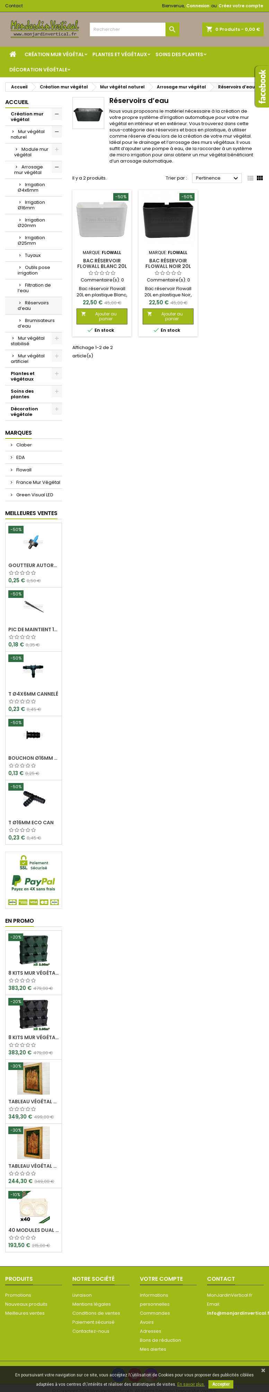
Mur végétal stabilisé (28, 341)
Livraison (82, 1295)
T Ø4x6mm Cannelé (33, 694)
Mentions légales (91, 1304)
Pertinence (218, 178)
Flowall (23, 470)
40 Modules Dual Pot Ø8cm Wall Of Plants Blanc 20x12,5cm (33, 1230)
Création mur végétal (54, 54)
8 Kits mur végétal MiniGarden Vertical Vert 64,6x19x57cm (33, 973)
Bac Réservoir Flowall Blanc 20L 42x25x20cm (102, 266)
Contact (14, 6)
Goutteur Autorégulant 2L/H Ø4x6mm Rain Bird (33, 565)
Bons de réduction (160, 1340)
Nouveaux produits (26, 1304)
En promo (19, 921)
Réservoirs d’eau (33, 305)
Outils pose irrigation (34, 270)
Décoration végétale (38, 69)
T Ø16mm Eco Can (31, 822)
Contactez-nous (90, 1331)
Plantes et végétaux (119, 54)
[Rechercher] (134, 29)
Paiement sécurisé (93, 1322)
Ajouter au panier (98, 316)
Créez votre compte (240, 6)
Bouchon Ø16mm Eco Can (33, 758)
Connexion (197, 6)
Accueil (17, 102)
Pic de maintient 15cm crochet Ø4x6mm (33, 629)
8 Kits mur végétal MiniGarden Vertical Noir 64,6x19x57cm (33, 1037)
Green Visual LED (34, 494)
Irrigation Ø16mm (31, 205)
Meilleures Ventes (31, 513)
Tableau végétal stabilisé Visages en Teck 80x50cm (33, 1166)
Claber (23, 445)
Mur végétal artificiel (28, 359)
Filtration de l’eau (34, 288)
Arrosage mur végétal (28, 170)
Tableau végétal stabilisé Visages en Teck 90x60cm (33, 1101)
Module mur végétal (31, 152)
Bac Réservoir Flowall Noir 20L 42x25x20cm (168, 266)
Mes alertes (153, 1349)
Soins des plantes (179, 54)
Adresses (150, 1331)
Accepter (221, 1384)
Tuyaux (33, 255)
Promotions (18, 1295)
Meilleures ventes (25, 1313)
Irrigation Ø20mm (31, 223)
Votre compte (161, 1279)
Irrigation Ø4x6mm (31, 187)
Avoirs (147, 1322)
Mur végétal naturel (28, 134)
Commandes (155, 1313)
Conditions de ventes (96, 1313)
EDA (20, 457)
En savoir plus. (191, 1384)
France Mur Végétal (37, 482)
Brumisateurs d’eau (36, 323)
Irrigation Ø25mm (31, 240)
